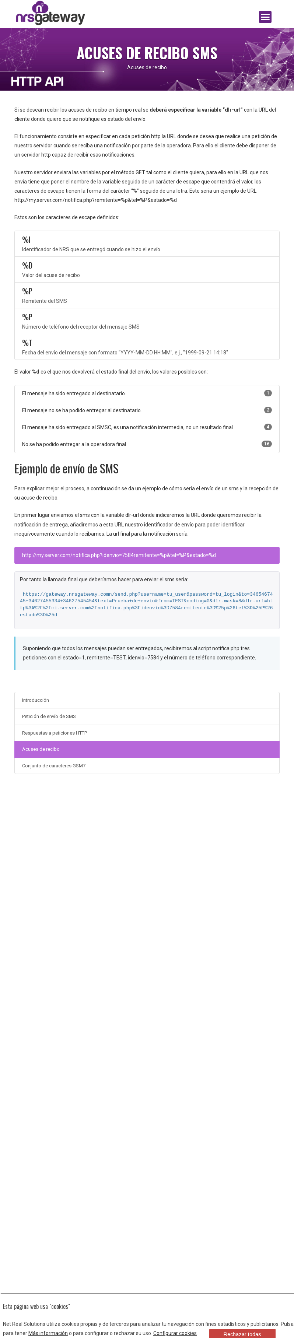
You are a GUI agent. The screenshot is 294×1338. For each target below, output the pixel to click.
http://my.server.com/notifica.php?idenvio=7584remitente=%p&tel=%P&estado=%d (119, 555)
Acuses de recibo (41, 749)
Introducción (35, 700)
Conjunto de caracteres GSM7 (53, 765)
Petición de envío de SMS (49, 716)
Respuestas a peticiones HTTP (54, 733)
